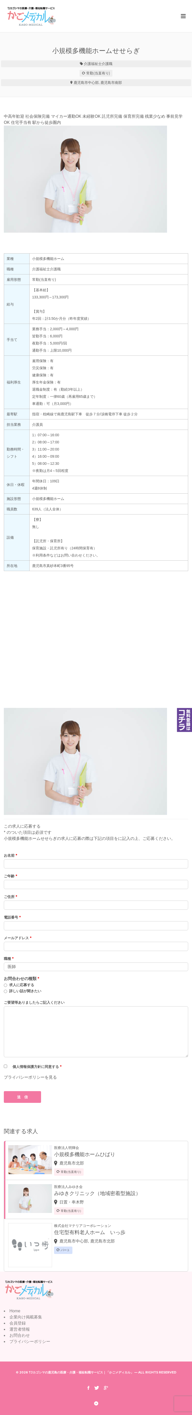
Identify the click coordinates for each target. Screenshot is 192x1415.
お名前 (10, 855)
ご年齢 (10, 876)
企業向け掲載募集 (25, 1317)
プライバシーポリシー (29, 1341)
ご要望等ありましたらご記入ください (34, 1002)
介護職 (107, 63)
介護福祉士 (93, 63)
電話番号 (12, 917)
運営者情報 (19, 1329)
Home (14, 1311)
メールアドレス (17, 938)
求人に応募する (21, 985)
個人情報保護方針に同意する (36, 1066)
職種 (9, 958)
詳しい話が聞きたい (25, 991)
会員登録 (17, 1323)
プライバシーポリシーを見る (30, 1077)
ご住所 (10, 896)
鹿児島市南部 (111, 82)
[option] (96, 179)
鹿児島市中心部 (86, 82)
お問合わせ (19, 1335)
